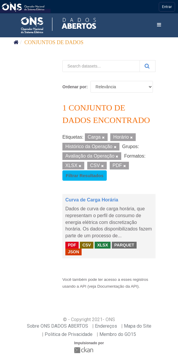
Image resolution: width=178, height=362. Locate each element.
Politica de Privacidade (69, 334)
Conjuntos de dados (54, 42)
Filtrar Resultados (84, 175)
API (83, 286)
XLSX (102, 245)
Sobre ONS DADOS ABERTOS (57, 326)
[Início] (16, 42)
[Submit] (148, 66)
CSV (86, 245)
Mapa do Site (137, 326)
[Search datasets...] (101, 66)
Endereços (106, 326)
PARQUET (124, 245)
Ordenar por (74, 86)
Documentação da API (117, 286)
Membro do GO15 (117, 334)
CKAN (84, 350)
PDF (72, 245)
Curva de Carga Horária (91, 199)
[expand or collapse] (159, 25)
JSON (73, 251)
